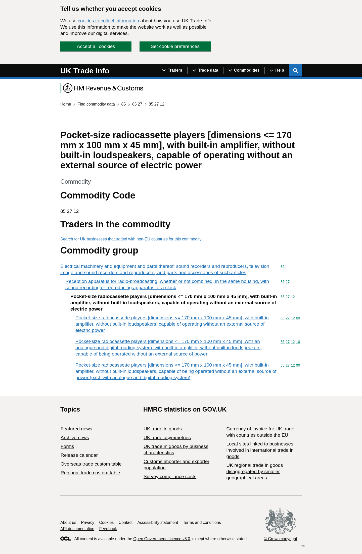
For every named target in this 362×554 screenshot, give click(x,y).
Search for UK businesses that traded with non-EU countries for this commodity (130, 239)
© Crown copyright (280, 539)
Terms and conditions (202, 522)
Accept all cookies (96, 46)
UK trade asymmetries (167, 437)
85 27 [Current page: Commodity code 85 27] (137, 104)
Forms (67, 446)
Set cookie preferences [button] (175, 46)
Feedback (108, 529)
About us (68, 522)
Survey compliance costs (170, 476)
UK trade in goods (163, 428)
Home (65, 104)
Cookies (106, 522)
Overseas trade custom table (91, 464)
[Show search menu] (295, 70)
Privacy (87, 522)
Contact (125, 522)
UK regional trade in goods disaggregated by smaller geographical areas (254, 471)
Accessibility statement (157, 522)
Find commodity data (96, 104)
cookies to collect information (108, 20)
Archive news (75, 437)
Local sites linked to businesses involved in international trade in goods (259, 450)
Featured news (76, 428)
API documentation (77, 529)
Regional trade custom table (90, 472)
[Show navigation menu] (172, 70)
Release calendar (79, 455)
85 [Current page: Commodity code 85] (123, 104)
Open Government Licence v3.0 (161, 539)
